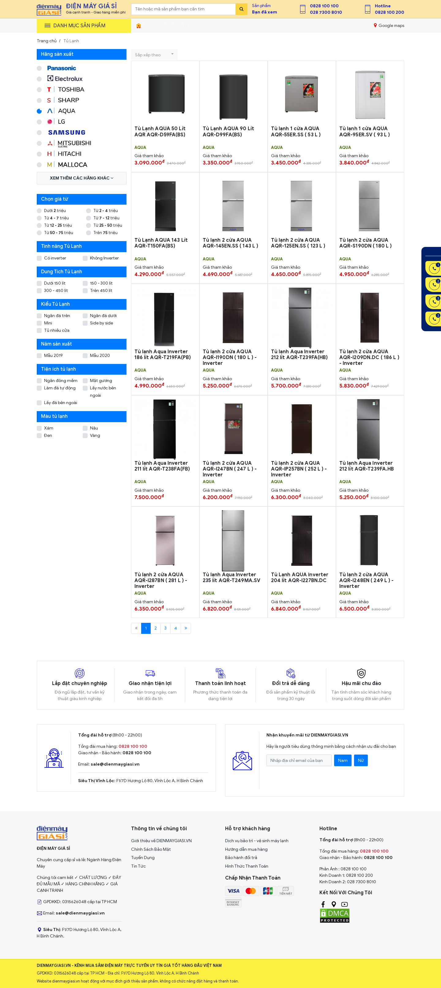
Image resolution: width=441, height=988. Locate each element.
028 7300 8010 (326, 12)
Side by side (101, 323)
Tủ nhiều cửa (57, 330)
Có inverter (55, 258)
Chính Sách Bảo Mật (151, 849)
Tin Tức (138, 866)
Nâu (94, 428)
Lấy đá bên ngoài (60, 402)
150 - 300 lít (101, 283)
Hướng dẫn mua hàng (246, 849)
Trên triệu (105, 232)
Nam (343, 760)
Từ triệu (105, 210)
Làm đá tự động (60, 388)
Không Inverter (104, 258)
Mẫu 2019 (53, 355)
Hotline (383, 6)
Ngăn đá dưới (103, 315)
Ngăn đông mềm (60, 380)
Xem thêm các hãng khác (81, 178)
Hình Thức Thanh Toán (246, 866)
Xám (48, 428)
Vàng (95, 435)
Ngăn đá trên (57, 315)
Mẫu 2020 (100, 355)
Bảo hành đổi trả (241, 857)
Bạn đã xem (264, 12)
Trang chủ (47, 41)
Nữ (361, 760)
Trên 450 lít (101, 290)
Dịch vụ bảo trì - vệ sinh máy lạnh (256, 840)
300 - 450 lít (56, 290)
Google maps (389, 25)
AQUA (140, 147)
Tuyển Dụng (143, 857)
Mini (48, 323)
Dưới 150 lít (55, 283)
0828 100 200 (389, 12)
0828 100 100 (324, 6)
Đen (48, 435)
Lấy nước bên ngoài (103, 391)
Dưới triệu (55, 210)
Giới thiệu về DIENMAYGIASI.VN (161, 840)
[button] (154, 54)
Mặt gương (101, 380)
